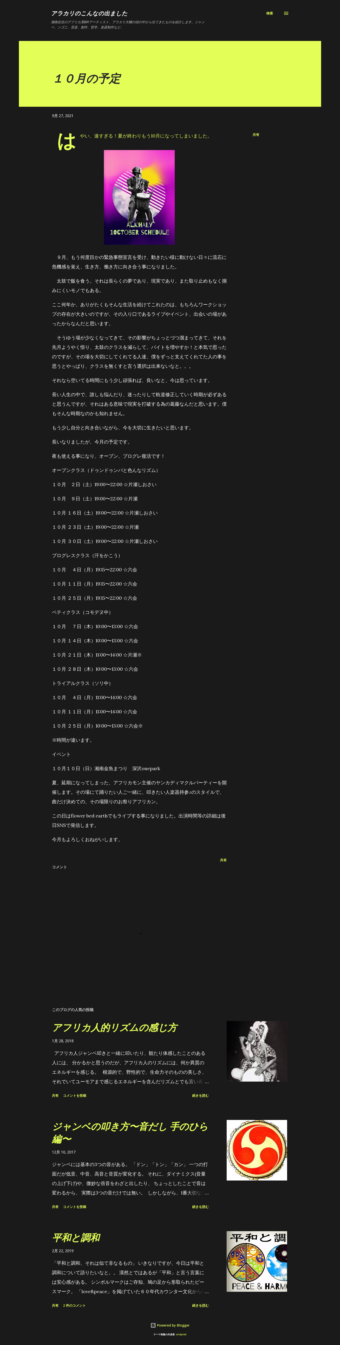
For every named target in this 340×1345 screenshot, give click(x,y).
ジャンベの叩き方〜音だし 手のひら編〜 (130, 1132)
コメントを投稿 (74, 1095)
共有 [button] (256, 134)
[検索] (269, 13)
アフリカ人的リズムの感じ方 (114, 1027)
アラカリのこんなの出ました (89, 13)
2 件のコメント (74, 1305)
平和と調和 (75, 1237)
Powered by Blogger (170, 1325)
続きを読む (200, 1095)
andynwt (181, 1334)
